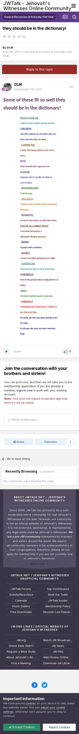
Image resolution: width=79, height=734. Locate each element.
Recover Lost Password (58, 612)
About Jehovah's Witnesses (21, 657)
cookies (30, 703)
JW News (58, 645)
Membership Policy (58, 606)
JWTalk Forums (21, 589)
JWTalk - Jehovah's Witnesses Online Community (37, 5)
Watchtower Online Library (58, 657)
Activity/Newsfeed (21, 594)
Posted (28, 89)
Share (18, 442)
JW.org (21, 640)
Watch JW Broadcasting (58, 640)
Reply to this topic (39, 69)
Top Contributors (58, 589)
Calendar (21, 600)
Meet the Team (58, 594)
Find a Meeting (21, 663)
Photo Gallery (21, 606)
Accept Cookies (22, 727)
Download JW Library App (58, 663)
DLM (10, 47)
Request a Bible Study (21, 651)
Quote (17, 351)
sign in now (24, 390)
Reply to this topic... (23, 419)
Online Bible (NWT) (21, 645)
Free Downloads (21, 612)
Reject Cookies (59, 727)
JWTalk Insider (58, 600)
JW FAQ (58, 651)
